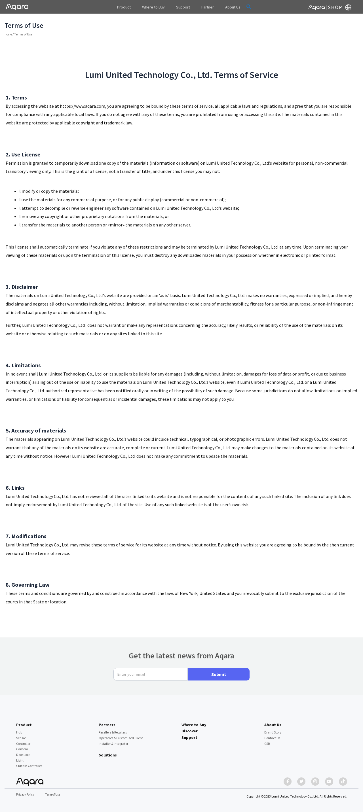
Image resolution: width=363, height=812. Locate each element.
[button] (240, 7)
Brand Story (272, 729)
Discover (190, 728)
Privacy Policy (26, 794)
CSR (267, 741)
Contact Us (272, 735)
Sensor (21, 735)
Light (20, 757)
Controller (23, 741)
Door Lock (23, 752)
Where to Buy (194, 721)
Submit (218, 671)
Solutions (108, 752)
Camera (22, 746)
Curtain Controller (29, 763)
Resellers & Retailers (113, 729)
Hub (19, 729)
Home (9, 34)
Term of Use (55, 794)
